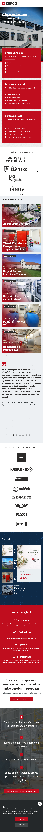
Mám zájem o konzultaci (21, 699)
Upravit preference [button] (21, 829)
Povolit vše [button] (21, 819)
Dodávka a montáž (10, 206)
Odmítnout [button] (21, 824)
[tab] (9, 550)
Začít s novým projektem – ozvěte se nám (21, 791)
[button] (39, 3)
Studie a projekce (9, 256)
